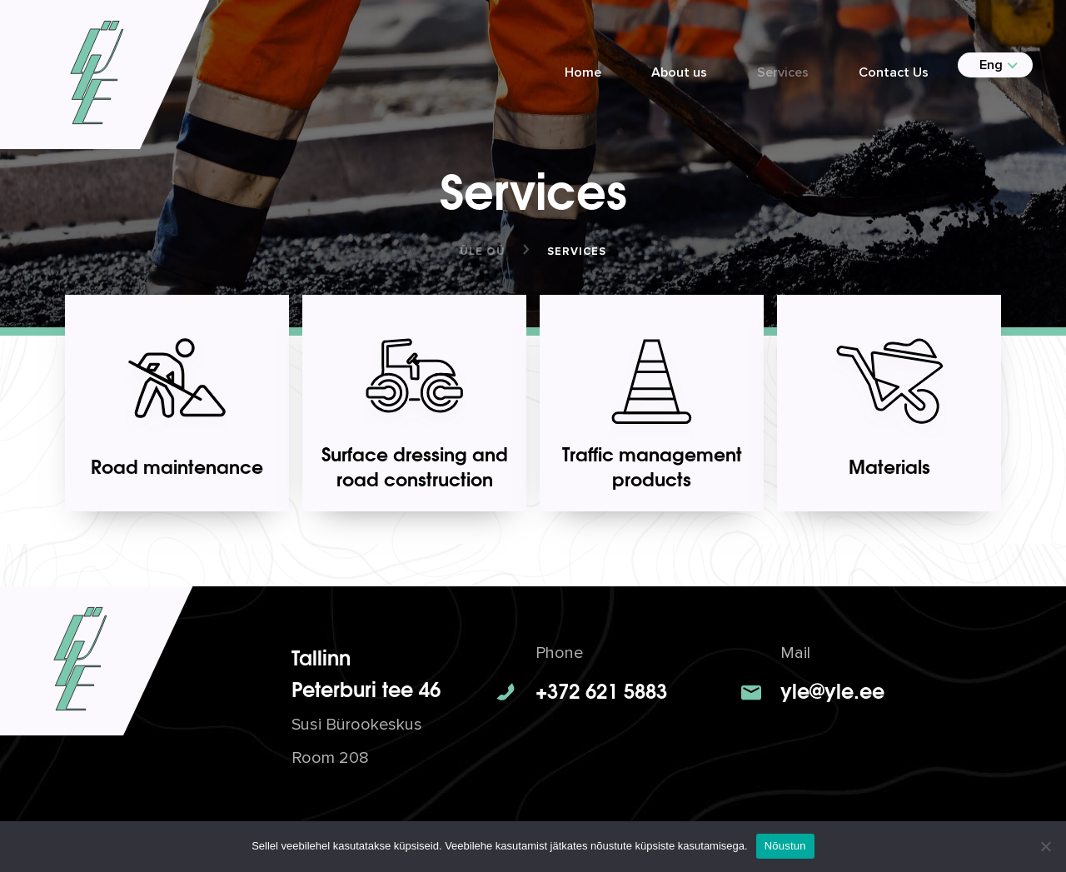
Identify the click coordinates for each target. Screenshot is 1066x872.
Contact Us (894, 72)
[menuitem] (988, 64)
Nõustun (785, 846)
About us (679, 72)
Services (783, 72)
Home (583, 72)
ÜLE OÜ (483, 251)
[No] (1045, 846)
